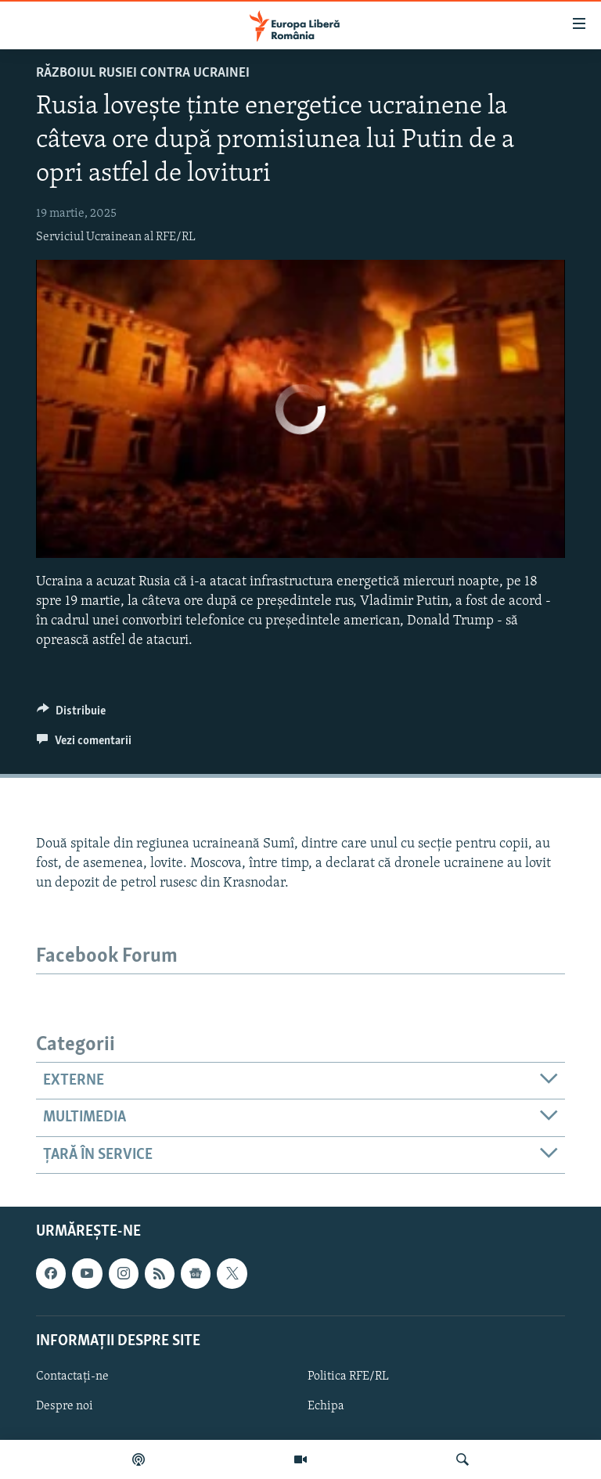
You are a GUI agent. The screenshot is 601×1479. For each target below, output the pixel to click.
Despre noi (64, 1406)
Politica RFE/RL (348, 1376)
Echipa (326, 1406)
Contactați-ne (72, 1376)
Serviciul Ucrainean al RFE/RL (116, 237)
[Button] (71, 714)
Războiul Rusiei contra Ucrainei (143, 73)
